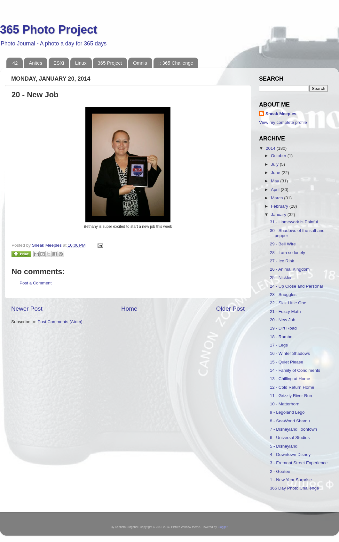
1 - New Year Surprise (291, 479)
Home (129, 308)
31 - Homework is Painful (294, 221)
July (275, 164)
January (279, 214)
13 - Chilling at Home (290, 378)
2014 (271, 148)
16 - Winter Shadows (290, 353)
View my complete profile (283, 122)
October (279, 155)
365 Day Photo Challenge (294, 488)
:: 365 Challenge (175, 63)
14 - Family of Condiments (295, 370)
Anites (35, 63)
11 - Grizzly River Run (291, 395)
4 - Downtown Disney (290, 454)
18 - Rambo (281, 336)
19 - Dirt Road (283, 328)
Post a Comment (36, 283)
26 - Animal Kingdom (290, 269)
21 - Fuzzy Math (285, 311)
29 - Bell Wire (283, 244)
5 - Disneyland (283, 446)
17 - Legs (279, 345)
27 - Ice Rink (282, 261)
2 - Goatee (280, 471)
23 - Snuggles (283, 294)
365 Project (110, 63)
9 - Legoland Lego (287, 412)
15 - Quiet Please (286, 362)
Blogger (222, 527)
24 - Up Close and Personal (296, 286)
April (276, 189)
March (277, 197)
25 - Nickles (281, 277)
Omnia (140, 63)
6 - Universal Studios (290, 437)
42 (15, 63)
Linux (81, 63)
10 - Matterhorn (284, 404)
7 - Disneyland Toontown (293, 429)
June (276, 172)
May (275, 181)
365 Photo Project (48, 29)
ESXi (58, 63)
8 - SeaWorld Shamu (290, 420)
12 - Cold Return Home (292, 387)
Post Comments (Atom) (60, 321)
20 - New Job (283, 319)
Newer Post (27, 308)
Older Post (230, 308)
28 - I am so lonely (287, 252)
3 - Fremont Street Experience (299, 462)
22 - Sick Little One (288, 302)
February (280, 206)
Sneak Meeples (280, 113)
